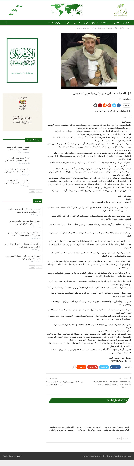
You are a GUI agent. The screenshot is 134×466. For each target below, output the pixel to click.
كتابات (67, 23)
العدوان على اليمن (91, 23)
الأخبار (116, 23)
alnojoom (18, 456)
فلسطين (76, 23)
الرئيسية (125, 23)
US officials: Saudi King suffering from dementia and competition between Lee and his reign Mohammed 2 (112, 384)
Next (118, 438)
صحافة (105, 23)
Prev (125, 438)
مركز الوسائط (56, 23)
